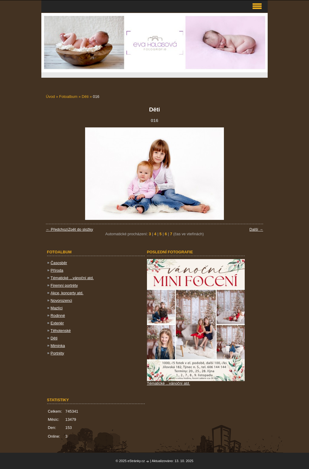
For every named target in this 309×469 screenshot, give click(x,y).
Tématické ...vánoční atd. (72, 278)
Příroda (57, 270)
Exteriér (57, 323)
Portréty (57, 353)
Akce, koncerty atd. (67, 293)
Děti (85, 96)
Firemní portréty (64, 285)
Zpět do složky (80, 229)
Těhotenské (61, 330)
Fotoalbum (68, 96)
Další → (256, 229)
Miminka (58, 345)
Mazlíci (57, 308)
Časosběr (59, 263)
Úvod (50, 96)
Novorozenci (61, 300)
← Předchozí (57, 229)
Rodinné (58, 315)
